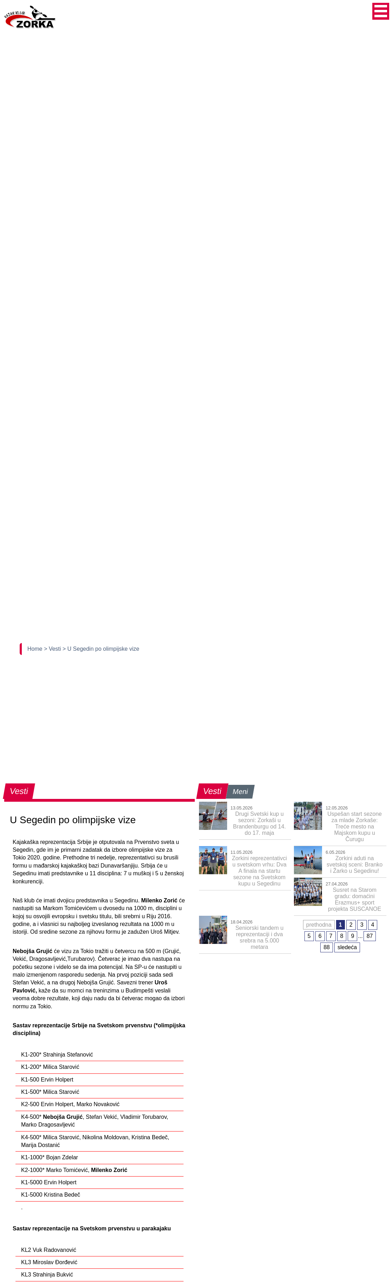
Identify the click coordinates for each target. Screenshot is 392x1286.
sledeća (347, 947)
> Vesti (53, 649)
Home (35, 649)
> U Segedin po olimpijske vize (101, 649)
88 (326, 947)
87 (370, 936)
